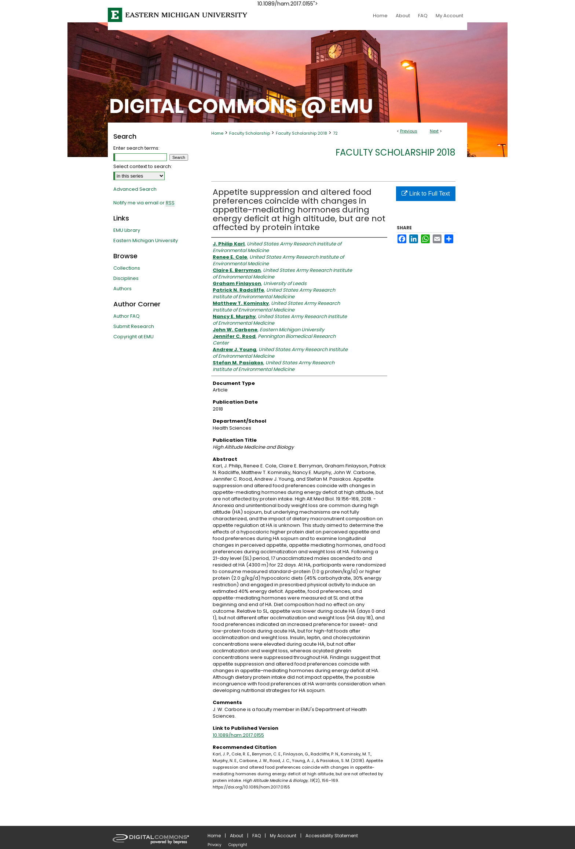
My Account (283, 835)
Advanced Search (135, 189)
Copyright (237, 845)
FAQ (256, 835)
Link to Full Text (426, 193)
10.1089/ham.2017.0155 (238, 735)
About (236, 835)
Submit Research (133, 326)
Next (434, 131)
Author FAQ (126, 316)
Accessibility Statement (331, 835)
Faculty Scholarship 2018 (301, 133)
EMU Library (126, 230)
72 (335, 133)
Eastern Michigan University (145, 240)
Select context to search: (142, 166)
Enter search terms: (136, 148)
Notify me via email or (144, 203)
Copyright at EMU (133, 336)
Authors (122, 288)
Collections (126, 268)
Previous (408, 131)
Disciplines (126, 278)
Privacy (214, 845)
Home (217, 133)
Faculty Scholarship (249, 133)
